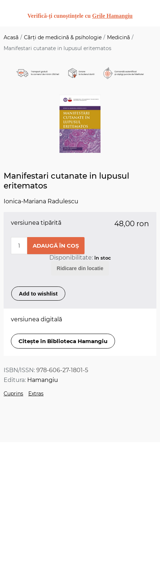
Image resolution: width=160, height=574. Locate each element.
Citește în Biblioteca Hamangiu (63, 341)
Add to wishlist (38, 293)
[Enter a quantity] (19, 245)
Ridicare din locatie (80, 268)
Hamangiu (42, 379)
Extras (36, 393)
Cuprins (13, 393)
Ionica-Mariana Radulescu (41, 201)
